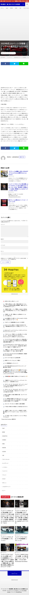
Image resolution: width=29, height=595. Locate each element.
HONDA (4, 439)
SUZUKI (4, 451)
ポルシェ (4, 482)
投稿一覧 (22, 157)
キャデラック (5, 463)
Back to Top (14, 573)
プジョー (4, 475)
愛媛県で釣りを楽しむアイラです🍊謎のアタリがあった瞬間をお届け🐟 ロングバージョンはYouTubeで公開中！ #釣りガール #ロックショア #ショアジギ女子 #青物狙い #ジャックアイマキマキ (15, 371)
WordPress (19, 592)
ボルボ (3, 478)
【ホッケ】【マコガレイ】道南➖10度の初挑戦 (15, 403)
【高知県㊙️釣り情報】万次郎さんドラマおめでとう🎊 (16, 376)
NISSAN (4, 447)
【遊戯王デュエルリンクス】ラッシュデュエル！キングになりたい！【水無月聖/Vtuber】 (15, 381)
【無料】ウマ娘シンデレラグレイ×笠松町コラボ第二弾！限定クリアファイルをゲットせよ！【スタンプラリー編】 (15, 412)
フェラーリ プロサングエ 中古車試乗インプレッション (7, 538)
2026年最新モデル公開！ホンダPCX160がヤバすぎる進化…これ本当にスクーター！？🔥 (15, 319)
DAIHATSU (4, 436)
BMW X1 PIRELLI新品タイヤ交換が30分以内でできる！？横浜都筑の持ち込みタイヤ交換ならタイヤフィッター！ (15, 326)
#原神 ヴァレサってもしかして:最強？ (12, 360)
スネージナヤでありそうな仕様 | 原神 (12, 357)
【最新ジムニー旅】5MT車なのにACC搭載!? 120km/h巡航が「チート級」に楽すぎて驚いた (13, 350)
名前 (2, 239)
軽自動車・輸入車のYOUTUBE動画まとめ (18, 588)
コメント (3, 224)
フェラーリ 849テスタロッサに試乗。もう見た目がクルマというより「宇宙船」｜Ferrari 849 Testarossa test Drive (21, 558)
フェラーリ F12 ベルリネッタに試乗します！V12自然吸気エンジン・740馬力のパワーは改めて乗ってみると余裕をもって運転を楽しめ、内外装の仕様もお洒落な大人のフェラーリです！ (7, 560)
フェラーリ (12, 53)
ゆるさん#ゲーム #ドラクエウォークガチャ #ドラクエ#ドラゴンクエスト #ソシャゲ (15, 331)
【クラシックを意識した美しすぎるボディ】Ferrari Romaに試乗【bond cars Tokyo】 (18, 173)
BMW (11, 8)
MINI (16, 8)
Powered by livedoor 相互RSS (9, 419)
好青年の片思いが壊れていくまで (12, 301)
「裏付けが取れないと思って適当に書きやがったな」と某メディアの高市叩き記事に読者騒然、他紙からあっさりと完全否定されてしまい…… (15, 305)
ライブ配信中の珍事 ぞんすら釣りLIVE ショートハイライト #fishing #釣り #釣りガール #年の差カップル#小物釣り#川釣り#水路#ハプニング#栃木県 (15, 400)
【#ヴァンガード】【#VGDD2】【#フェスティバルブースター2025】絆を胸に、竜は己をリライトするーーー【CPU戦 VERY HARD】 (15, 391)
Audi (7, 8)
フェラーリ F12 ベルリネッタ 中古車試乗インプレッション (21, 538)
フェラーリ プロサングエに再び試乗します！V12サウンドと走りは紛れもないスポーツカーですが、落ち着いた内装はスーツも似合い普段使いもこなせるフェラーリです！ (21, 517)
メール (3, 245)
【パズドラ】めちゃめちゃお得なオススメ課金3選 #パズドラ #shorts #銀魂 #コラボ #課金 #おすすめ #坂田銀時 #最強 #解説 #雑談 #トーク (15, 341)
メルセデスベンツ (6, 486)
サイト (2, 251)
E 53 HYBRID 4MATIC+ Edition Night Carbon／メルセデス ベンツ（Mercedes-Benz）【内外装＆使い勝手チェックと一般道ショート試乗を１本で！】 (15, 346)
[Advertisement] (14, 25)
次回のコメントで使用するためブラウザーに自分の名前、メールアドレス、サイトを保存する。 (14, 259)
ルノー (3, 490)
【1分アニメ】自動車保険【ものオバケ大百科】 (15, 322)
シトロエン (4, 467)
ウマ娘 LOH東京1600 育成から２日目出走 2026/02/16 (16, 406)
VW (20, 8)
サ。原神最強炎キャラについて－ (12, 363)
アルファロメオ (5, 459)
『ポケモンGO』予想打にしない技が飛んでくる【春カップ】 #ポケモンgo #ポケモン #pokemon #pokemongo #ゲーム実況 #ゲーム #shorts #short (15, 335)
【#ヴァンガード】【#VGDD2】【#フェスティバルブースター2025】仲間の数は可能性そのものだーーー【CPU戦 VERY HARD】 (15, 385)
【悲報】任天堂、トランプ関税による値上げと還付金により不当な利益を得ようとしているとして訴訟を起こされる (15, 310)
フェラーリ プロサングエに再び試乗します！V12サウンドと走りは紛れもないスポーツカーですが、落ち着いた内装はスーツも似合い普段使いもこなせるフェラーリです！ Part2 (18, 187)
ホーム (2, 8)
